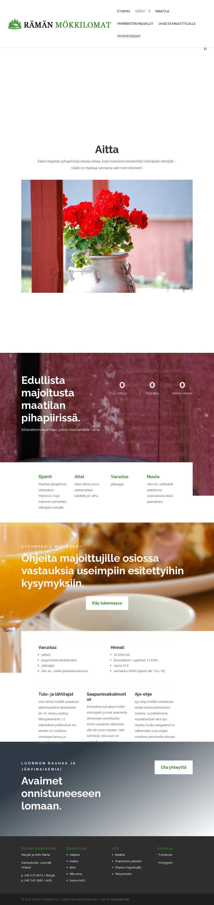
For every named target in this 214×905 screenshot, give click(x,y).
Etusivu (123, 11)
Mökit (140, 11)
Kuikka (73, 861)
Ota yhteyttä (173, 767)
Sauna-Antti (77, 880)
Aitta (72, 867)
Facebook (165, 855)
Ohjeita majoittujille (177, 23)
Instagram (166, 863)
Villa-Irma (75, 874)
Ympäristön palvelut (135, 23)
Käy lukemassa (107, 603)
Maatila (162, 11)
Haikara (74, 855)
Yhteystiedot (129, 36)
